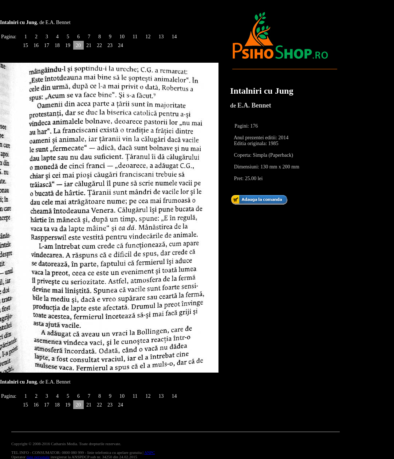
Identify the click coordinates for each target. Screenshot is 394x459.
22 (99, 45)
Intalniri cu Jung (261, 91)
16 (36, 45)
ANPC (149, 452)
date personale (38, 457)
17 (46, 45)
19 (67, 45)
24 (120, 45)
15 (25, 45)
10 (122, 36)
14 (174, 36)
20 (78, 45)
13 (160, 36)
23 (110, 45)
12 (147, 36)
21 (88, 45)
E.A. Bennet (254, 105)
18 (57, 45)
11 (135, 36)
